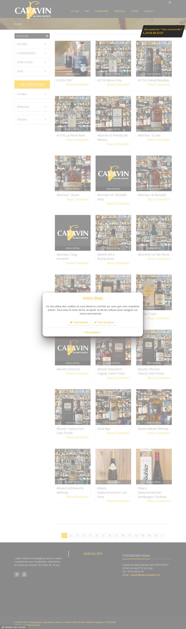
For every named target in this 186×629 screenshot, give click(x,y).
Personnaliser (93, 332)
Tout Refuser (79, 322)
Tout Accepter (104, 322)
